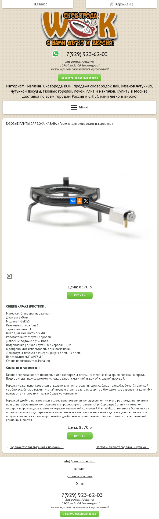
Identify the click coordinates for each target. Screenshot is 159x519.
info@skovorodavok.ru (79, 461)
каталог (79, 469)
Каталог (40, 4)
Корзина (122, 4)
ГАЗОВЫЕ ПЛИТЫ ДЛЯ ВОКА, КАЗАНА (31, 124)
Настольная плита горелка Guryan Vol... (122, 447)
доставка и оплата (80, 476)
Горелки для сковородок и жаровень (86, 124)
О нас (79, 483)
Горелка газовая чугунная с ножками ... (37, 447)
